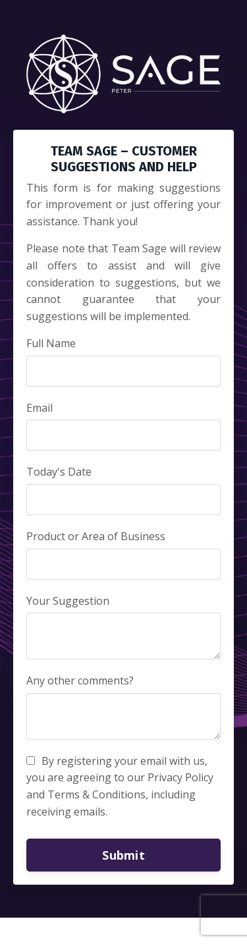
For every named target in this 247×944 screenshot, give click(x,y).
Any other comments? (80, 680)
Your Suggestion (67, 601)
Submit (123, 855)
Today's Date (59, 471)
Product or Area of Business (95, 536)
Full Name (51, 343)
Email (39, 408)
